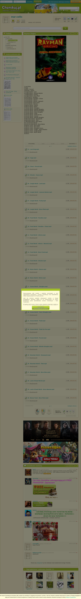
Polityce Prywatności (71, 597)
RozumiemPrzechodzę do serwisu (41, 307)
